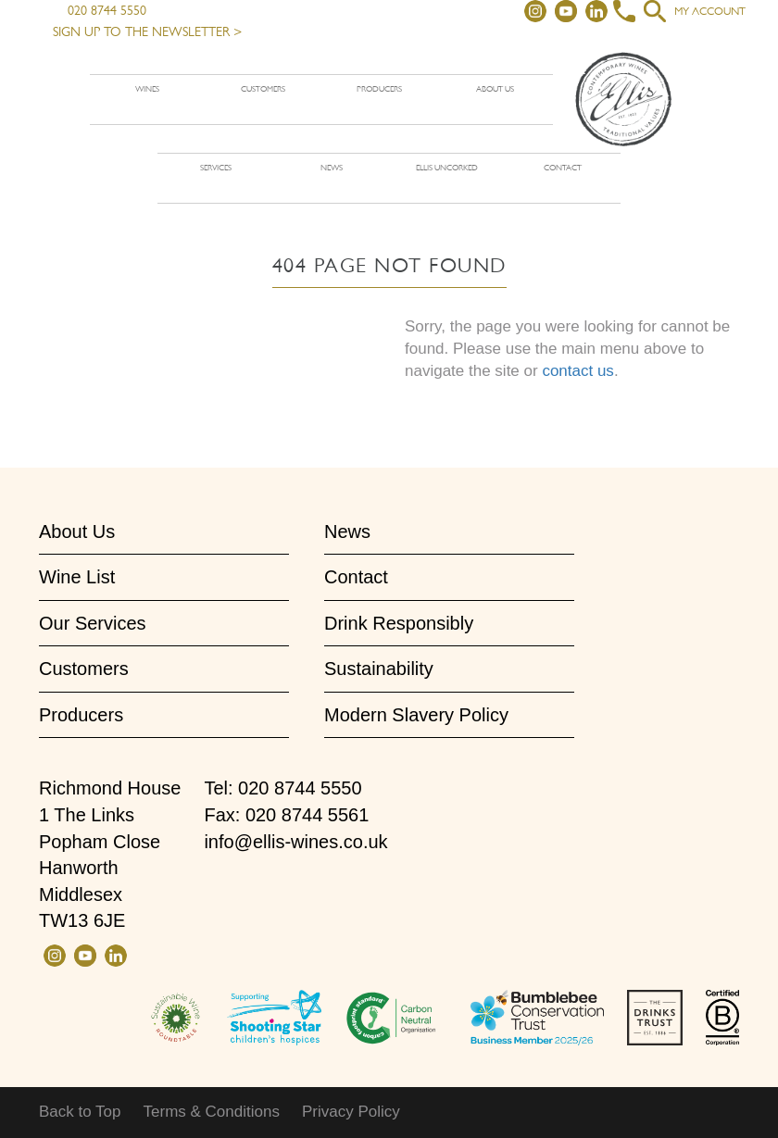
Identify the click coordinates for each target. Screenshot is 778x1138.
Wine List (77, 577)
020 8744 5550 (99, 10)
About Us (77, 531)
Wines (147, 89)
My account (710, 11)
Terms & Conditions (212, 1111)
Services (216, 167)
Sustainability (378, 668)
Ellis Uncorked (447, 167)
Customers (263, 89)
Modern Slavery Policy (416, 715)
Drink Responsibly (398, 623)
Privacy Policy (351, 1111)
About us (495, 89)
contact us (578, 371)
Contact (563, 167)
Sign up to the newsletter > (147, 31)
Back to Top (80, 1111)
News (331, 167)
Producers (379, 89)
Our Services (92, 623)
